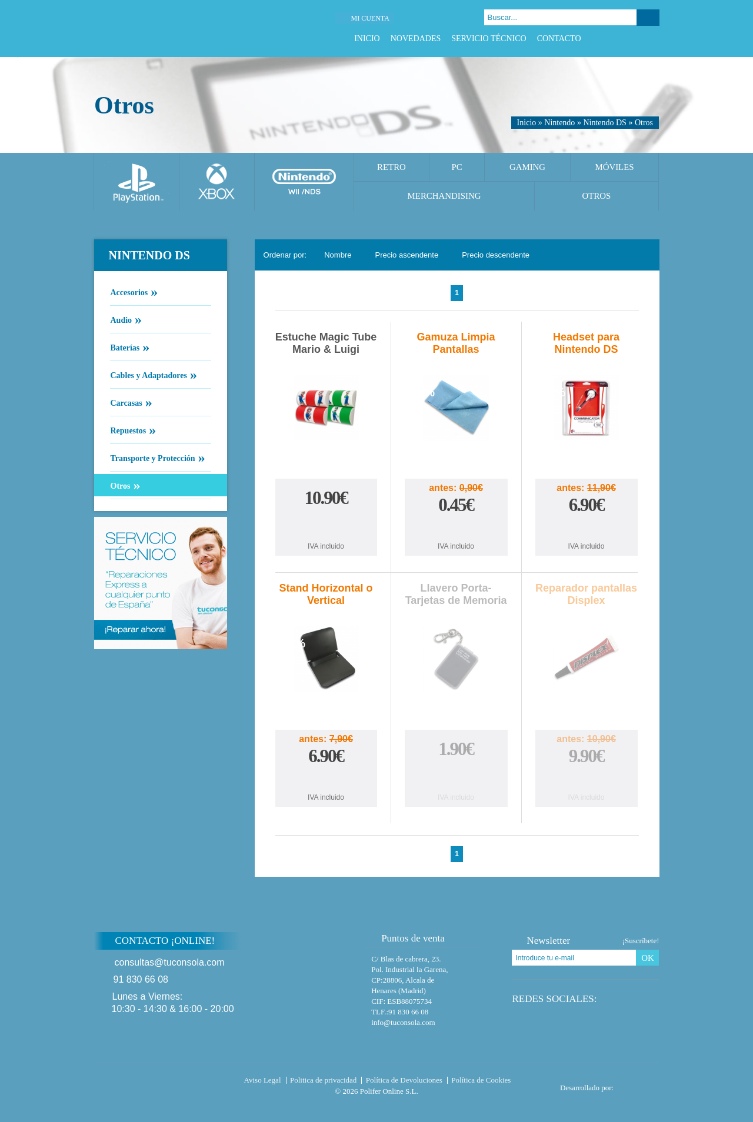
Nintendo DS (605, 122)
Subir (687, 948)
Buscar (648, 17)
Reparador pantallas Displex (586, 594)
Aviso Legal (262, 1080)
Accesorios (129, 291)
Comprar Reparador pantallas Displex (586, 779)
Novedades (416, 38)
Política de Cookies (481, 1080)
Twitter (624, 38)
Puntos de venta (407, 938)
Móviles (614, 167)
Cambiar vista (643, 255)
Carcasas (126, 402)
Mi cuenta (370, 18)
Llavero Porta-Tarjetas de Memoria (456, 594)
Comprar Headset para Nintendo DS (586, 528)
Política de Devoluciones (404, 1080)
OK (647, 958)
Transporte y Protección (152, 457)
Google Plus (638, 38)
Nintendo (559, 122)
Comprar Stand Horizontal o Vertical (326, 779)
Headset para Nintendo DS (586, 343)
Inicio (367, 38)
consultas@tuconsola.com (170, 962)
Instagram (653, 38)
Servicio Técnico (488, 38)
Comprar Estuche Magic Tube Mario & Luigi (326, 524)
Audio (121, 319)
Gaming (527, 167)
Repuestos (128, 430)
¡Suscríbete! (640, 940)
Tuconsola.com (144, 1082)
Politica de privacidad (323, 1080)
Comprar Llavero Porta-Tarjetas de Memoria (456, 775)
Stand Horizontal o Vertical (326, 594)
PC (456, 167)
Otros (644, 122)
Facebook (609, 38)
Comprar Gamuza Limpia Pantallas (456, 528)
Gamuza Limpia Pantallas (456, 343)
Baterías (125, 347)
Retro (391, 167)
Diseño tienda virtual (639, 1084)
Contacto (559, 38)
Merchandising (444, 196)
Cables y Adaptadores (148, 374)
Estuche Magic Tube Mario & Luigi (326, 343)
